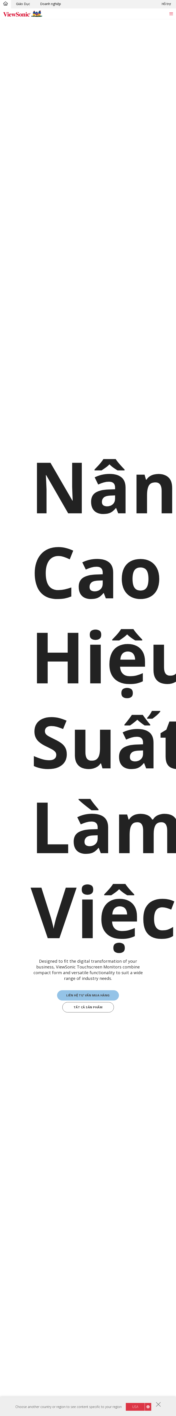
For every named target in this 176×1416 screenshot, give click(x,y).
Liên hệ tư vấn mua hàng (88, 996)
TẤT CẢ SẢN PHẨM (88, 1008)
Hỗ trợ (166, 4)
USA (135, 1407)
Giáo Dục (23, 4)
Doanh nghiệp (50, 4)
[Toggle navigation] (171, 13)
